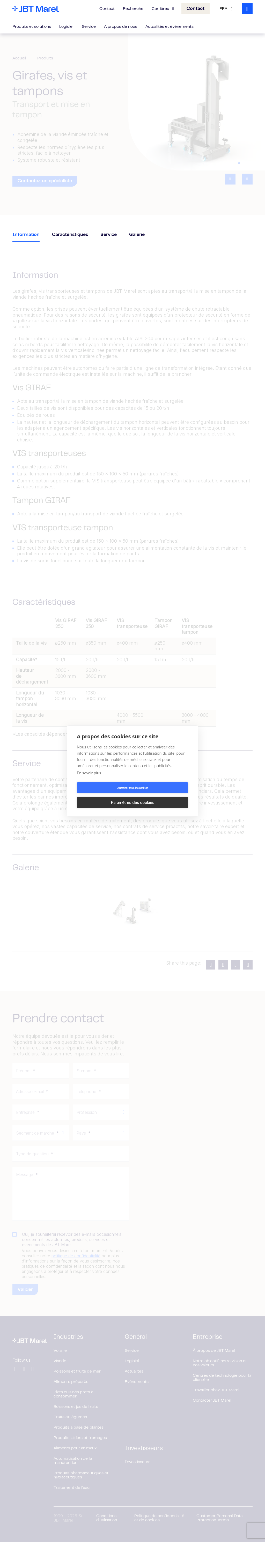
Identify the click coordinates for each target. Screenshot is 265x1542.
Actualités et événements (169, 27)
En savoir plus (89, 780)
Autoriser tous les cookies (104, 795)
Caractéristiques (70, 235)
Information (26, 235)
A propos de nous (120, 27)
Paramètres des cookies (161, 795)
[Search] (247, 8)
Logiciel (66, 27)
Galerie (137, 235)
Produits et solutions (31, 27)
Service (89, 27)
